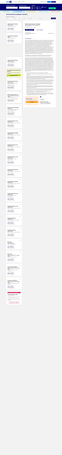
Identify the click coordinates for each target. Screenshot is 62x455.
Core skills (14, 18)
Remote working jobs (18, 11)
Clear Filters (53, 18)
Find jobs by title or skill (10, 5)
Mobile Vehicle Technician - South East (32, 24)
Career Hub (15, 1)
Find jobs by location (22, 5)
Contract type (40, 18)
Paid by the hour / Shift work (55, 11)
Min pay (19, 18)
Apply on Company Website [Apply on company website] (29, 29)
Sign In (49, 1)
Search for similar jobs (40, 29)
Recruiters (53, 1)
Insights (19, 1)
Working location (30, 18)
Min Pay (17, 302)
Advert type (24, 18)
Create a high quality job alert (15, 75)
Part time (34, 7)
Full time (39, 7)
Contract (34, 8)
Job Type (33, 5)
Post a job (22, 1)
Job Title (11, 302)
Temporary (39, 8)
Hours (35, 18)
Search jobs (52, 8)
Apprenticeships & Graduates (31, 11)
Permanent (44, 7)
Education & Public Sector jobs (43, 11)
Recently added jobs (6, 11)
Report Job (42, 99)
